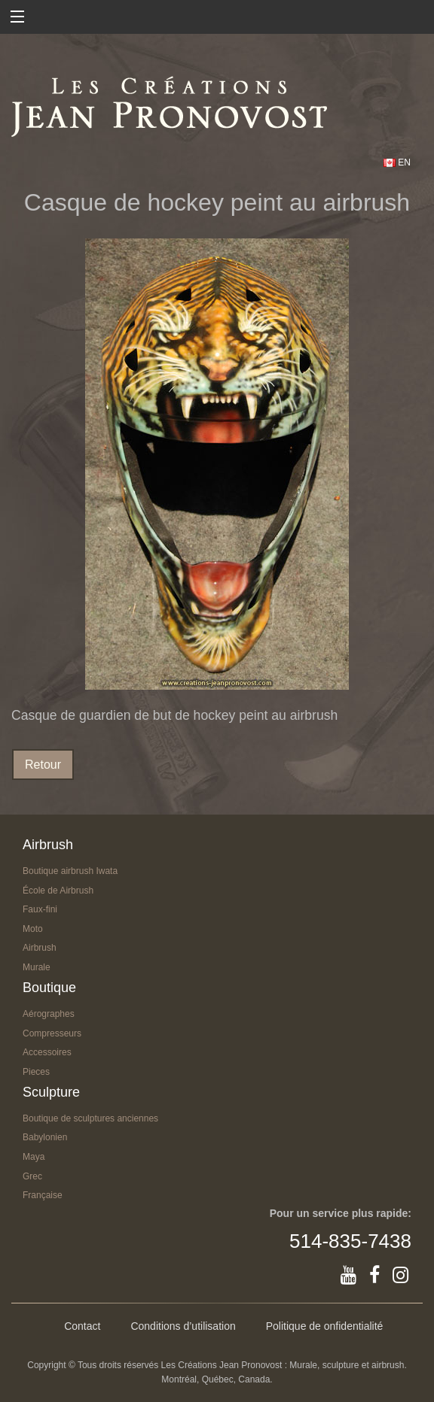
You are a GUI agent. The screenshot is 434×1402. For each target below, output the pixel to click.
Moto (33, 929)
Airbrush (40, 947)
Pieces (36, 1072)
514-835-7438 (350, 1241)
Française (43, 1195)
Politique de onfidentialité (325, 1326)
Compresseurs (52, 1033)
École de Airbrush (58, 890)
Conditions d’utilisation (182, 1326)
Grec (32, 1176)
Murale (36, 967)
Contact (82, 1326)
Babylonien (45, 1137)
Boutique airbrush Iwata (70, 871)
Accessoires (47, 1052)
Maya (33, 1157)
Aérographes (49, 1014)
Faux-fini (40, 909)
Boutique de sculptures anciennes (90, 1118)
